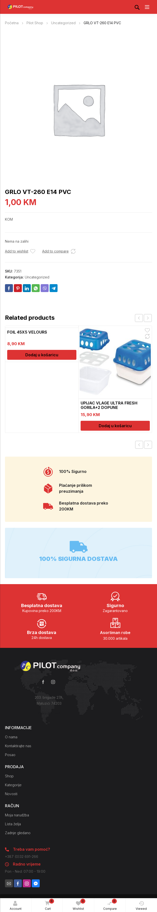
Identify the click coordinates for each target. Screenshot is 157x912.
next (148, 318)
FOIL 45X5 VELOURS (27, 332)
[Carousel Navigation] (143, 318)
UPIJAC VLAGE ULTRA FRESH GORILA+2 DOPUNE (109, 405)
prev (139, 318)
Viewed (141, 906)
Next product (148, 445)
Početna (12, 23)
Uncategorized (63, 23)
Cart (48, 905)
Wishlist (79, 905)
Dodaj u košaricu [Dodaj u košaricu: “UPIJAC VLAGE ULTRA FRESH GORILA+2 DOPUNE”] (115, 425)
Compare (110, 905)
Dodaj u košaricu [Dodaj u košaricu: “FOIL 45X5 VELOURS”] (41, 354)
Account (16, 906)
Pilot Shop (35, 23)
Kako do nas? (49, 713)
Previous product (139, 445)
